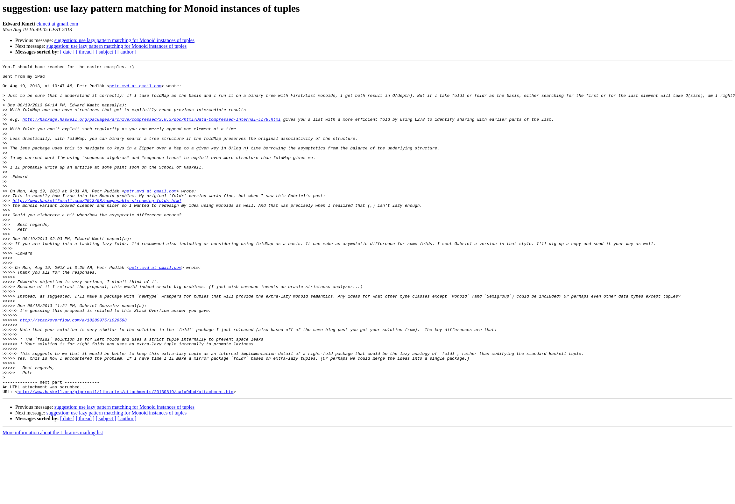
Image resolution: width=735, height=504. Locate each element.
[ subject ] (106, 51)
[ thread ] (85, 51)
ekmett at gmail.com (57, 23)
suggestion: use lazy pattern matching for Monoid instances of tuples (124, 40)
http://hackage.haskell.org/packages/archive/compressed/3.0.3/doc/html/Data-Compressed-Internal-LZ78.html (151, 130)
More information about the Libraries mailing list (53, 498)
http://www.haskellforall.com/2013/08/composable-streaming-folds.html (96, 228)
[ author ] (127, 51)
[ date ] (67, 51)
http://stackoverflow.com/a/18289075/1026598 (73, 371)
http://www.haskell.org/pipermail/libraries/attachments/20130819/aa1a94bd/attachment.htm (126, 457)
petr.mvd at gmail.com (135, 90)
